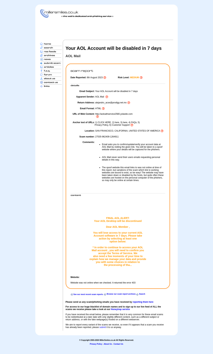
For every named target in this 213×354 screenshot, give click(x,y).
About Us (108, 344)
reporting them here (143, 302)
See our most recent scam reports (88, 294)
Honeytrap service (120, 309)
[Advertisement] (106, 29)
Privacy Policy (96, 344)
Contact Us (118, 344)
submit (102, 327)
